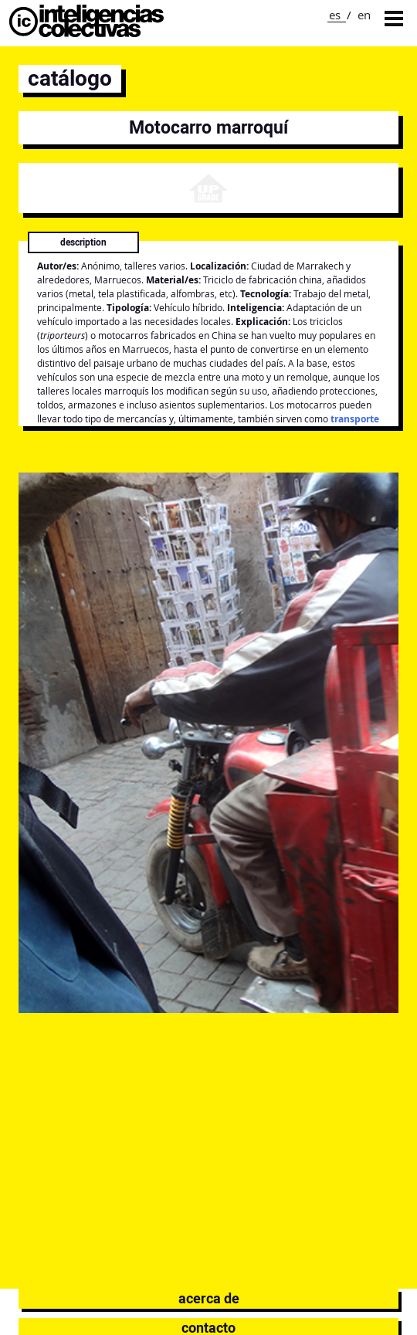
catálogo (70, 78)
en (364, 14)
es (335, 14)
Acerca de (208, 1298)
